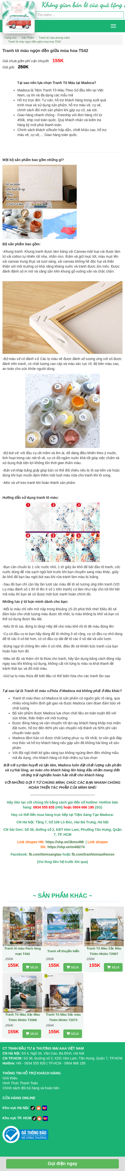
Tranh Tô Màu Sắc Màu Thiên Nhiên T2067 (104, 951)
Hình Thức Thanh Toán (20, 1083)
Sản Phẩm (27, 37)
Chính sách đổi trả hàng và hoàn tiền (30, 1088)
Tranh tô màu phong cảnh (54, 37)
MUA (32, 967)
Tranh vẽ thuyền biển (63, 951)
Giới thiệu (10, 1078)
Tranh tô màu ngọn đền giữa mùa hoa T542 (34, 41)
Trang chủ (10, 37)
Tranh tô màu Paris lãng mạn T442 (22, 951)
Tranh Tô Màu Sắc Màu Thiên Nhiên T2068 (22, 1017)
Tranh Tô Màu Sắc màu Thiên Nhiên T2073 (63, 1017)
